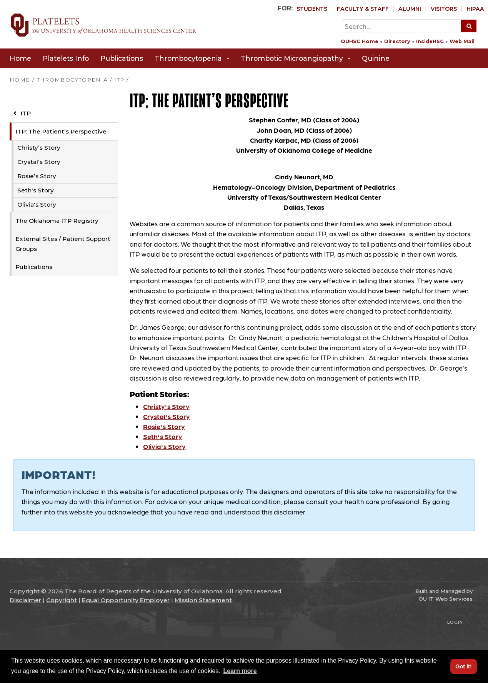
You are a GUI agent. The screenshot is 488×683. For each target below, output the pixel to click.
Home (20, 58)
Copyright (61, 600)
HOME (20, 80)
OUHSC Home (359, 41)
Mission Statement (203, 600)
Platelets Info (66, 58)
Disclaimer (25, 600)
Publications (121, 58)
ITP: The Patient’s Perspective (61, 131)
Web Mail (462, 41)
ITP (22, 113)
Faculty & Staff (363, 8)
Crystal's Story (166, 416)
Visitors (444, 8)
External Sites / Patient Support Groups (62, 243)
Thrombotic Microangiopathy (296, 58)
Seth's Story (35, 190)
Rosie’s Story (36, 176)
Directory (397, 41)
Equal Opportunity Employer (126, 600)
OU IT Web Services (445, 599)
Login (455, 622)
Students (311, 8)
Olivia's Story (36, 204)
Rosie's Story (164, 426)
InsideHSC (430, 41)
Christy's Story (166, 406)
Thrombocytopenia (192, 58)
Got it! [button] (463, 666)
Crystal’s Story (38, 161)
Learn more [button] (239, 671)
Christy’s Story (38, 147)
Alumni (409, 8)
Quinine (376, 58)
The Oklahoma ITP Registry (56, 220)
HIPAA (475, 8)
